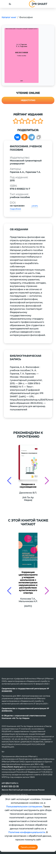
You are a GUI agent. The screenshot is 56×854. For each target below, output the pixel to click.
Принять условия (28, 847)
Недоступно (28, 100)
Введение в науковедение (28, 485)
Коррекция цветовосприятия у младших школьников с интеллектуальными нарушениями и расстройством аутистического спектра (28, 582)
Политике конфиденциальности (26, 832)
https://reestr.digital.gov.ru (13, 767)
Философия (26, 17)
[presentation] (9, 480)
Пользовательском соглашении (24, 806)
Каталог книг (9, 17)
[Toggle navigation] (10, 4)
